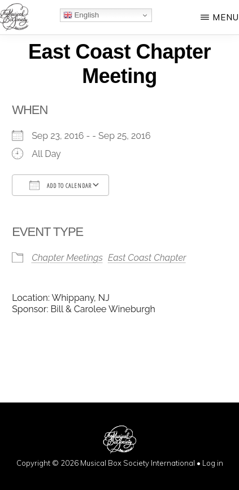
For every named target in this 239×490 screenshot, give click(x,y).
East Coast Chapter (147, 257)
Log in (212, 462)
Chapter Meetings (67, 257)
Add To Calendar (60, 185)
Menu (225, 17)
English (81, 15)
